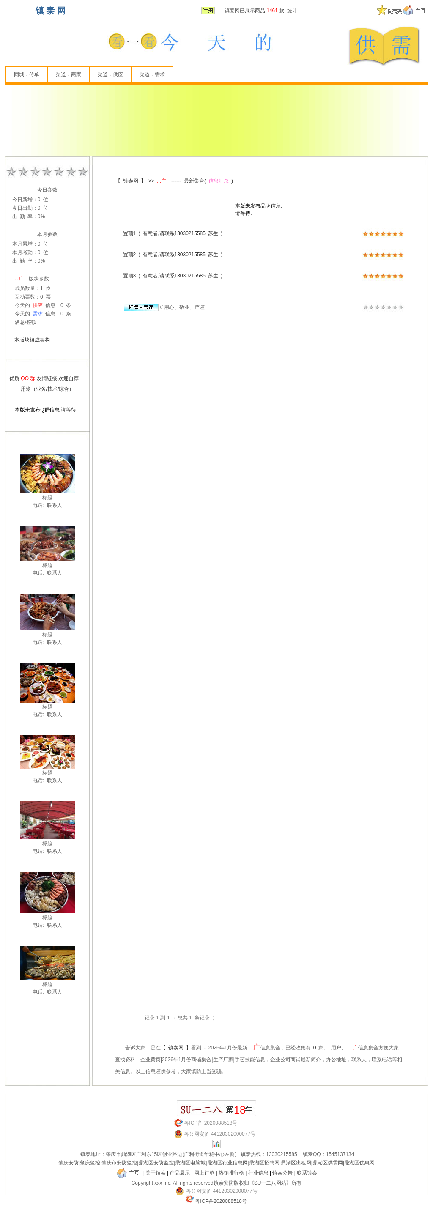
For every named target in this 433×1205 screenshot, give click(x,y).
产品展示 (180, 1173)
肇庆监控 (90, 1163)
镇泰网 (232, 11)
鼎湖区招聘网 (264, 1163)
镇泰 (85, 1154)
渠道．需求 (152, 74)
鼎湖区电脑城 (190, 1163)
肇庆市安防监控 (119, 1163)
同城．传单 (26, 74)
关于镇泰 (155, 1173)
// (143, 307)
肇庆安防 (68, 1163)
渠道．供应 (110, 74)
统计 (292, 11)
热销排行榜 (231, 1173)
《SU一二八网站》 (270, 1183)
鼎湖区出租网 (296, 1163)
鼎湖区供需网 (327, 1163)
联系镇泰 (307, 1173)
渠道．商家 (68, 74)
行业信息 (258, 1173)
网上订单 (204, 1173)
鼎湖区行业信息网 (227, 1163)
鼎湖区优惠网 (359, 1163)
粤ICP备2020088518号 (221, 1201)
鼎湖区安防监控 (156, 1163)
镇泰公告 (282, 1173)
